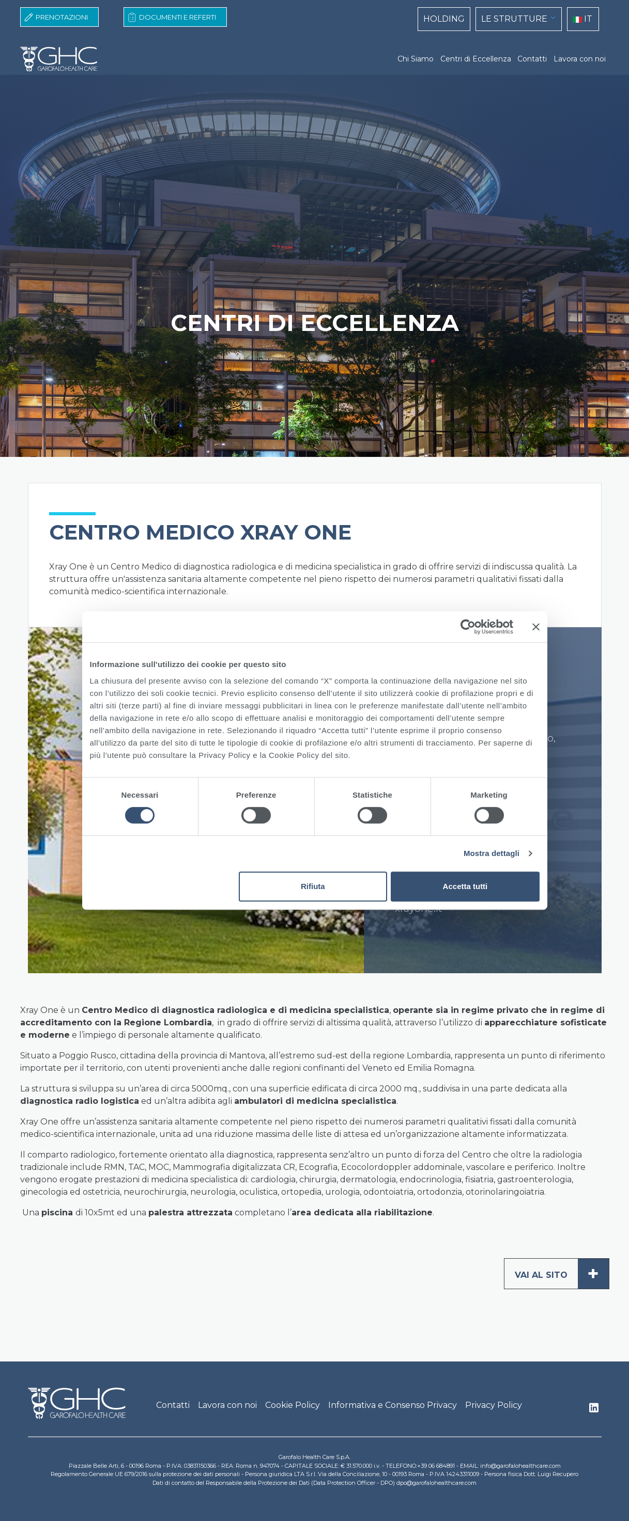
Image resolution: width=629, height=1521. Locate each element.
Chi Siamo (415, 59)
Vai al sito (562, 1274)
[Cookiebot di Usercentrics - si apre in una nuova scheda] (468, 627)
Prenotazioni (62, 17)
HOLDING (444, 19)
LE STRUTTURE (514, 19)
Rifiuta (313, 886)
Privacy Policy (493, 1405)
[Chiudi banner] (536, 626)
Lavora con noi (580, 59)
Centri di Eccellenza (475, 59)
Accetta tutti (465, 886)
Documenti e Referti (177, 17)
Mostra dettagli (491, 853)
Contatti (532, 59)
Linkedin (594, 1410)
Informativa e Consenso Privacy (392, 1405)
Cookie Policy (292, 1405)
